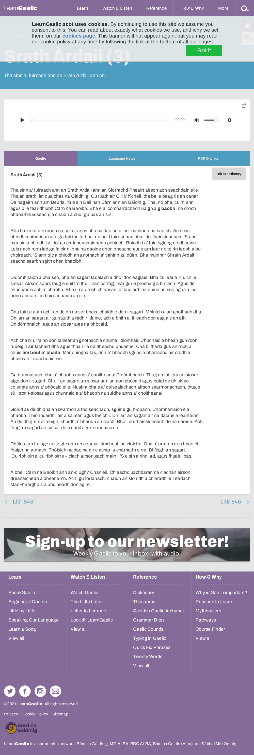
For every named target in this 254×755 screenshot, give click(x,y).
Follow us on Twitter (9, 691)
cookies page (78, 36)
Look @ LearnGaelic (92, 620)
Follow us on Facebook (25, 691)
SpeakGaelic (21, 592)
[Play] (22, 120)
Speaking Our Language (33, 620)
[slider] (100, 120)
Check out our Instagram (40, 691)
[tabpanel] (127, 330)
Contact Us (55, 691)
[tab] (40, 158)
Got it (204, 50)
